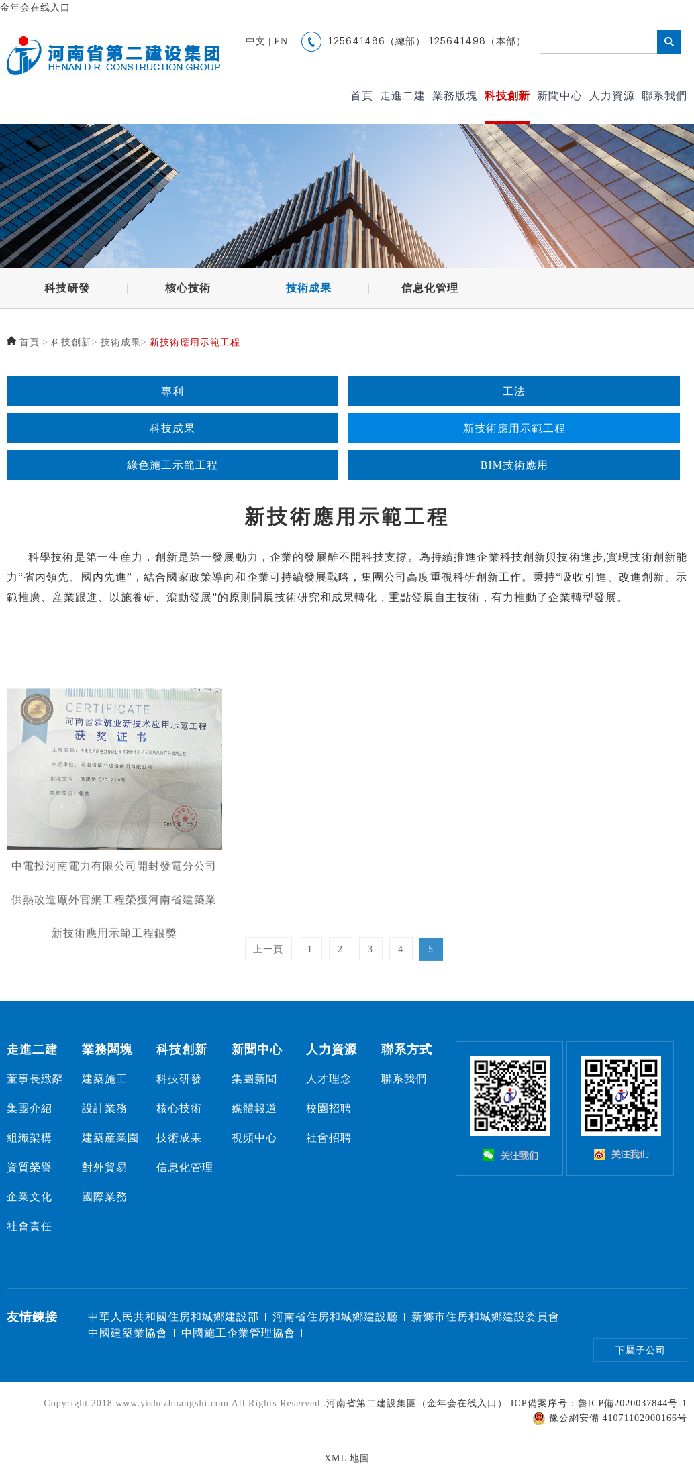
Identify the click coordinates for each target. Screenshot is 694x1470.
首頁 (361, 95)
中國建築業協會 (128, 1333)
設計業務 (105, 1108)
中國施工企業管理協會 (238, 1333)
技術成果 (309, 288)
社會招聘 (329, 1137)
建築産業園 (110, 1137)
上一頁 (268, 961)
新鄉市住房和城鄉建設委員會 (485, 1316)
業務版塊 (455, 95)
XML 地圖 (347, 1458)
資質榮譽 (29, 1167)
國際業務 (105, 1196)
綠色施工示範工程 (172, 467)
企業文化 (29, 1196)
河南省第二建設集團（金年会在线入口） (416, 1403)
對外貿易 (105, 1167)
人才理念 (329, 1078)
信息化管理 (429, 288)
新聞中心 (560, 95)
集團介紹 (29, 1108)
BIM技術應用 (514, 467)
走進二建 (403, 95)
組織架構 (29, 1137)
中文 (256, 41)
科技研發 (67, 288)
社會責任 (29, 1226)
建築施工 (105, 1078)
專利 (172, 393)
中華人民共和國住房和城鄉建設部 (173, 1316)
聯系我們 (664, 95)
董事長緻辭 (35, 1078)
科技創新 (507, 95)
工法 (514, 393)
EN (281, 41)
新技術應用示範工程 (195, 342)
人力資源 (612, 95)
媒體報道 (254, 1108)
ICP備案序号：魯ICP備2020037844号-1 (599, 1403)
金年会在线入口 (35, 8)
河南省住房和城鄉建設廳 (335, 1316)
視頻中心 (254, 1137)
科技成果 (172, 430)
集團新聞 (254, 1078)
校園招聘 (329, 1108)
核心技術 (188, 288)
